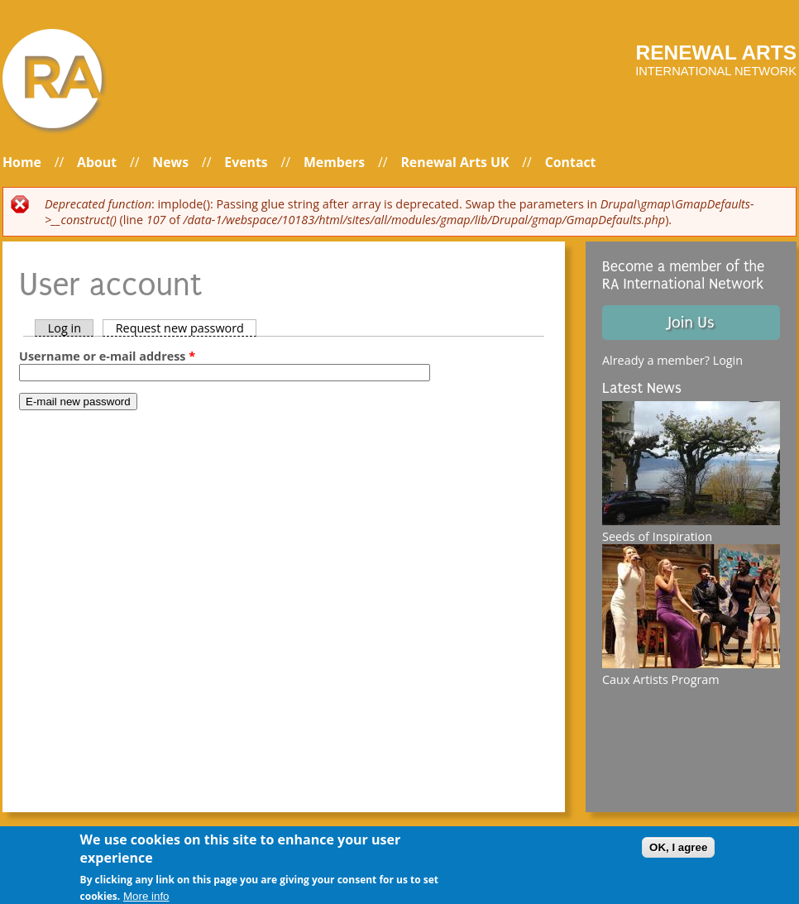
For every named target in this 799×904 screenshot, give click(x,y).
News (170, 162)
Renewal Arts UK (454, 162)
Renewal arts (716, 52)
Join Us (690, 322)
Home (21, 162)
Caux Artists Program (661, 679)
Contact (570, 162)
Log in (64, 328)
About (97, 162)
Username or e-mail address (107, 356)
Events (245, 162)
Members (334, 162)
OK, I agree (678, 854)
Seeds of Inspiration (657, 536)
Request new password (186, 328)
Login (728, 360)
